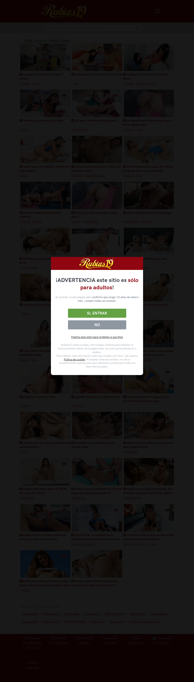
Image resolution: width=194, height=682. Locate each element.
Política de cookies (74, 359)
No (97, 324)
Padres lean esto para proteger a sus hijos (97, 337)
